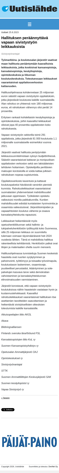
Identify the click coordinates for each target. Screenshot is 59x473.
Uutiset (4, 32)
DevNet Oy (53, 467)
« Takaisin (5, 398)
